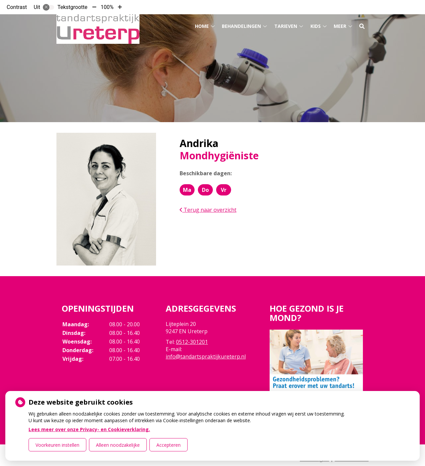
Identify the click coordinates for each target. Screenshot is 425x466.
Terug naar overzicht (208, 209)
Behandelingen (241, 26)
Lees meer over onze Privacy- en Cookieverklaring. (89, 429)
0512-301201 (192, 342)
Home (202, 26)
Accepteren (168, 445)
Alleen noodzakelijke (118, 445)
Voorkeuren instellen (57, 445)
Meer (340, 26)
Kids (315, 26)
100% (107, 7)
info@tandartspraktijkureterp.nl (206, 356)
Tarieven (285, 26)
